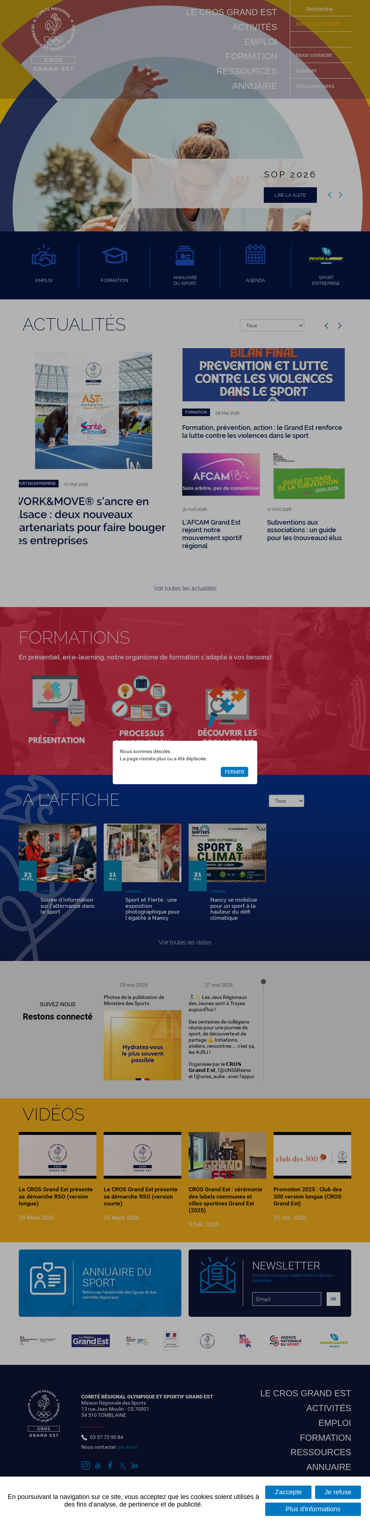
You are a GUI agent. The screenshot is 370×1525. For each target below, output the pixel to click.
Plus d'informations (313, 1509)
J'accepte (288, 1492)
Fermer (234, 772)
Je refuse (337, 1492)
